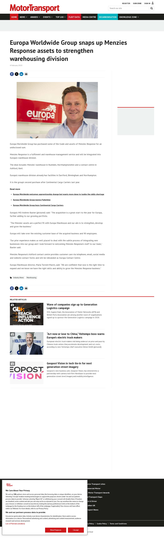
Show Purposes (55, 530)
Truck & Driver (90, 501)
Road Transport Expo (93, 497)
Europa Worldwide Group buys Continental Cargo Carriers (38, 205)
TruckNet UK (89, 505)
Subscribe (137, 3)
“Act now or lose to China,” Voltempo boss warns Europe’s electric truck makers (75, 335)
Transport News (91, 509)
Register (126, 3)
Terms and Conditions (118, 524)
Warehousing (31, 277)
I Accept (76, 530)
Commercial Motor (92, 488)
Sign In (147, 3)
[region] (44, 507)
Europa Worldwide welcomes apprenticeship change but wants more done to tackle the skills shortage (58, 194)
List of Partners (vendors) (15, 524)
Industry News (18, 277)
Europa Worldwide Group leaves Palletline (31, 199)
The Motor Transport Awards (97, 492)
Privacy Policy (88, 524)
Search (152, 8)
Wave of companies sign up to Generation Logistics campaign (72, 306)
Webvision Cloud (87, 532)
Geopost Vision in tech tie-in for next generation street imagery (69, 365)
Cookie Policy (102, 524)
